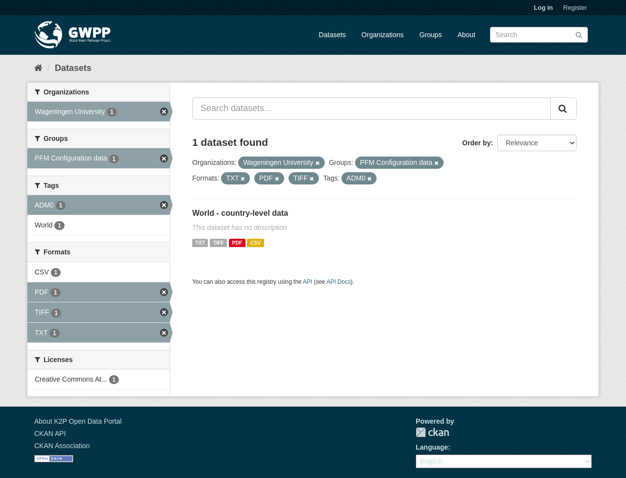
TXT (200, 243)
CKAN (432, 432)
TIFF (218, 243)
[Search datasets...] (371, 108)
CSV (255, 243)
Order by (476, 143)
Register (575, 7)
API (307, 281)
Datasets (332, 35)
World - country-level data (240, 213)
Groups (430, 35)
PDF (237, 243)
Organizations (382, 35)
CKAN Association (62, 446)
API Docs (339, 281)
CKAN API (50, 433)
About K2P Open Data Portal (78, 421)
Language (432, 447)
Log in (543, 7)
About (466, 35)
